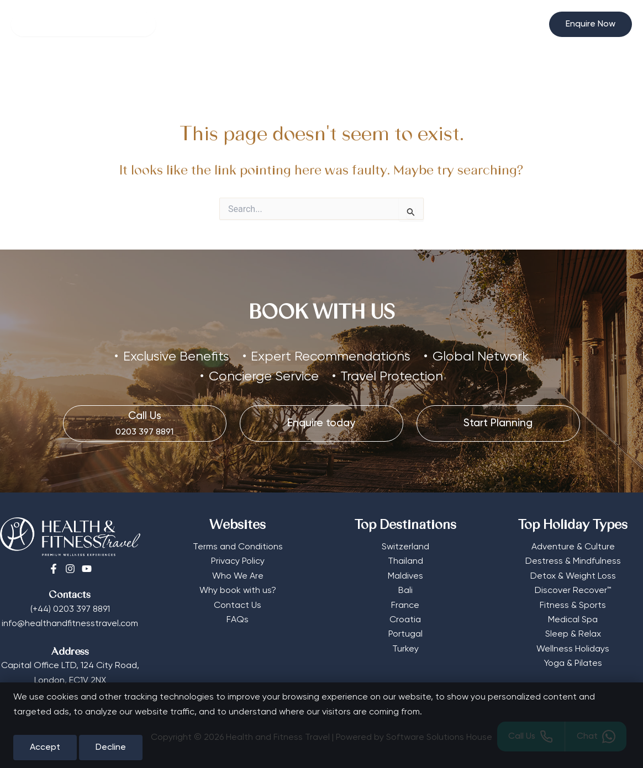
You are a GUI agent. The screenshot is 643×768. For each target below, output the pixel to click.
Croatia (405, 620)
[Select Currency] (527, 19)
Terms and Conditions (238, 547)
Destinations (319, 70)
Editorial (433, 70)
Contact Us (237, 605)
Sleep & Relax (573, 634)
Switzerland (405, 547)
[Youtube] (87, 569)
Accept (45, 747)
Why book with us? (237, 590)
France (405, 605)
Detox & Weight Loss (573, 576)
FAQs (237, 620)
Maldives (405, 576)
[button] (590, 24)
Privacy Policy (238, 561)
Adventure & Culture (573, 547)
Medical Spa (573, 620)
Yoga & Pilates (573, 663)
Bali (405, 590)
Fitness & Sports (573, 605)
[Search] (83, 24)
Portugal (405, 634)
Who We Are (237, 576)
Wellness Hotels (150, 70)
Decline (111, 747)
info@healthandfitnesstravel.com (70, 623)
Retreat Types (235, 70)
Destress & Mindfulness (573, 561)
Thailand (405, 561)
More (383, 70)
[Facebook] (54, 569)
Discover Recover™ (573, 590)
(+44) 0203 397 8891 (70, 609)
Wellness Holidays (572, 649)
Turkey (405, 649)
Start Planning (495, 70)
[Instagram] (70, 569)
